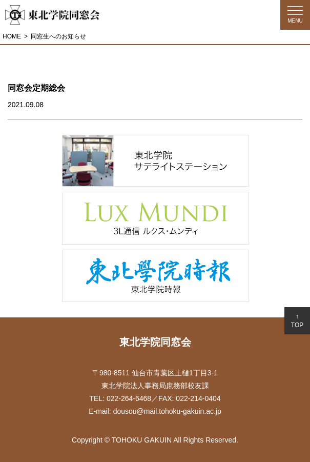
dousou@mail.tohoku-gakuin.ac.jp (167, 411)
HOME (12, 36)
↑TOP (297, 321)
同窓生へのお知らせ (58, 36)
